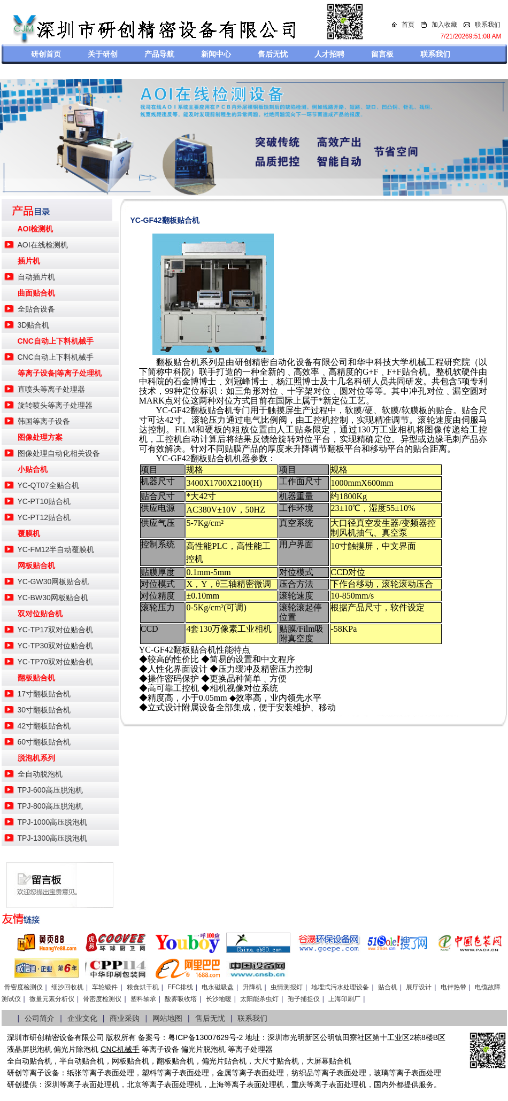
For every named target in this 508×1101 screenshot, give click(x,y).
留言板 (382, 54)
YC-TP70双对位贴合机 (56, 661)
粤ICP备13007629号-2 (205, 1037)
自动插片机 (36, 277)
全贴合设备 (36, 309)
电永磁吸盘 (218, 987)
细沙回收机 (67, 987)
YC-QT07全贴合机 (48, 485)
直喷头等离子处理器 (51, 389)
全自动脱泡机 (40, 774)
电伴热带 (453, 987)
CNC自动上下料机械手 (56, 341)
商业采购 (125, 1018)
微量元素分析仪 (51, 999)
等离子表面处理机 (89, 1084)
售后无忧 (273, 54)
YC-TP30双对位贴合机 (56, 645)
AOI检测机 (35, 228)
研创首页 (46, 54)
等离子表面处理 (108, 1072)
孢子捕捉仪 (304, 999)
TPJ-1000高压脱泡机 (53, 822)
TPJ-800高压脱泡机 (50, 806)
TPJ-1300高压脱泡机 (53, 838)
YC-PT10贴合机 (44, 501)
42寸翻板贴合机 (44, 726)
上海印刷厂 (344, 999)
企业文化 (82, 1018)
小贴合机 (33, 469)
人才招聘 (329, 54)
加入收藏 (444, 24)
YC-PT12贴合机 (44, 517)
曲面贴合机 (36, 293)
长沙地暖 (219, 999)
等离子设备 (160, 1049)
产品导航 (159, 54)
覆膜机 (29, 533)
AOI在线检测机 (43, 245)
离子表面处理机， (344, 1084)
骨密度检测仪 (23, 987)
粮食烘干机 (143, 987)
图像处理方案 (40, 437)
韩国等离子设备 (44, 421)
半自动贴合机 (81, 1061)
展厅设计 (419, 987)
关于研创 (103, 54)
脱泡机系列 (36, 758)
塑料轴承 (143, 999)
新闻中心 (216, 54)
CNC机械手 (120, 1049)
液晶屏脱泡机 (29, 1049)
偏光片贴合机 (224, 1061)
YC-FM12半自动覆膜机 (56, 549)
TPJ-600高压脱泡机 (50, 790)
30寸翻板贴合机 (44, 709)
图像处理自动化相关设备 (59, 453)
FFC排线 (180, 987)
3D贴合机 (34, 325)
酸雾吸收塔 (181, 999)
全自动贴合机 (29, 1061)
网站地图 (167, 1018)
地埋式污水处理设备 (340, 987)
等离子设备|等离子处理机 (60, 373)
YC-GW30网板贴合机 (53, 581)
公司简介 (40, 1018)
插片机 (29, 261)
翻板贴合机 (36, 677)
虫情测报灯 (287, 987)
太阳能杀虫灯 (259, 999)
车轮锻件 (105, 987)
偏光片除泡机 (75, 1049)
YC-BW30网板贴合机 (53, 597)
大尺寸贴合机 (276, 1061)
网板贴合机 (36, 565)
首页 (408, 24)
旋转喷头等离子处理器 (55, 405)
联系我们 (488, 24)
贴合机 (387, 987)
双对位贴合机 (40, 613)
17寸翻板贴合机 (44, 693)
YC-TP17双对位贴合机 (56, 629)
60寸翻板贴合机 (44, 742)
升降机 (252, 987)
